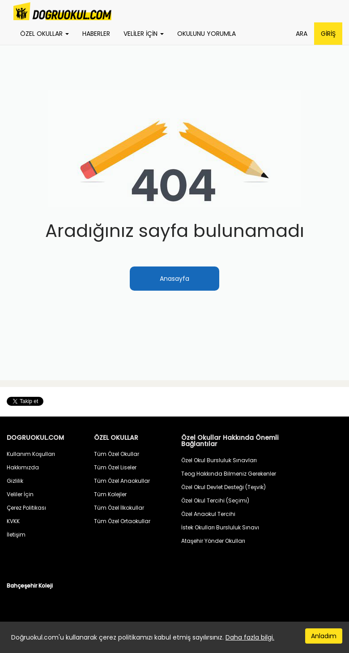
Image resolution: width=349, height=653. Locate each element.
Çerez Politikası (26, 507)
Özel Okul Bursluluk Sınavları (219, 460)
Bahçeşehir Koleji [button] (30, 585)
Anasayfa (174, 278)
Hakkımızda (23, 467)
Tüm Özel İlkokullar (119, 507)
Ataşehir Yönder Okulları (213, 541)
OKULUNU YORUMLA (206, 33)
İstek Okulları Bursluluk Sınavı (220, 527)
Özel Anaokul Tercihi (208, 514)
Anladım (323, 636)
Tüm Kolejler (110, 494)
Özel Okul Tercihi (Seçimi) (215, 500)
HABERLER (96, 33)
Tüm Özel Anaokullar (122, 481)
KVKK (13, 521)
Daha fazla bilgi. (250, 637)
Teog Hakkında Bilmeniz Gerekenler (228, 473)
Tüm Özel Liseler (115, 467)
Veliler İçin (20, 494)
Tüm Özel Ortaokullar (122, 521)
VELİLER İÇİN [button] (143, 33)
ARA (301, 33)
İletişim (16, 534)
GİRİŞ (328, 33)
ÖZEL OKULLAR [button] (44, 33)
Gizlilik (15, 481)
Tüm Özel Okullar (116, 454)
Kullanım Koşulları (31, 454)
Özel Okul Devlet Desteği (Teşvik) (223, 487)
